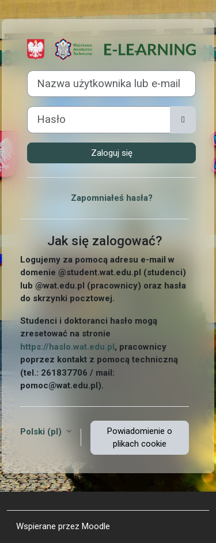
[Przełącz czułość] (183, 119)
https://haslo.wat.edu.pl (67, 347)
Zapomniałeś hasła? (112, 198)
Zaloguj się (111, 153)
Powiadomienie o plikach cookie (139, 438)
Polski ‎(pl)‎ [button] (42, 431)
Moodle (96, 526)
